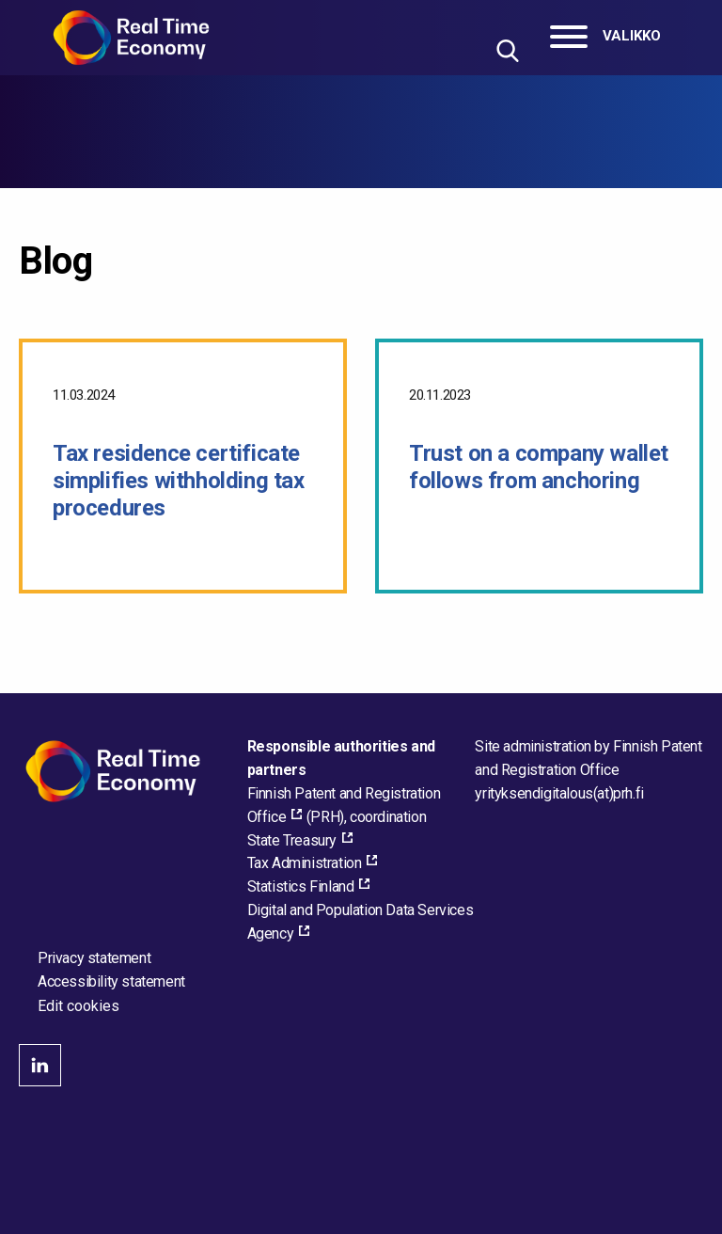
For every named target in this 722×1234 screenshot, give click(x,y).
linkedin (40, 1065)
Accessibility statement (111, 981)
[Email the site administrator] (559, 793)
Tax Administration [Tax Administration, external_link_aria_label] (304, 863)
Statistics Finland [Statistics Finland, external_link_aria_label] (300, 886)
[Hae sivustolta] (507, 50)
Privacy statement (94, 958)
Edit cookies (78, 1006)
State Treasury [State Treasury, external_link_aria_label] (292, 840)
